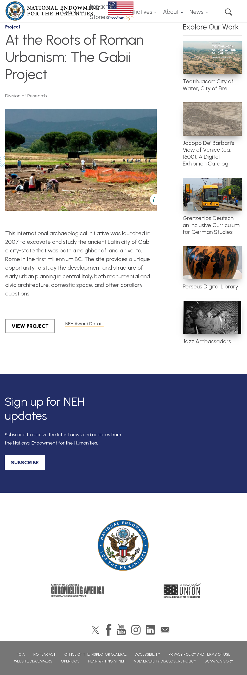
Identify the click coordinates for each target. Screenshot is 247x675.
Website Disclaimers (33, 661)
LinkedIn (150, 630)
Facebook (108, 630)
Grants (70, 11)
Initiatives (140, 11)
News (196, 11)
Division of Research (26, 96)
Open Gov (70, 661)
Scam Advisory (219, 661)
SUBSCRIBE (25, 462)
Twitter (95, 630)
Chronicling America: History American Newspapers (77, 590)
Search (228, 12)
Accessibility (147, 654)
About (171, 11)
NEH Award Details (84, 324)
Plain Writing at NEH (106, 661)
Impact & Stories (101, 12)
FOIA (21, 654)
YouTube (121, 629)
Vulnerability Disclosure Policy (165, 661)
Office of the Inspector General (95, 654)
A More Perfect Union (182, 590)
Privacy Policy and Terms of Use (199, 654)
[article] (212, 66)
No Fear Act (44, 654)
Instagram (136, 630)
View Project (30, 326)
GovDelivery (165, 630)
